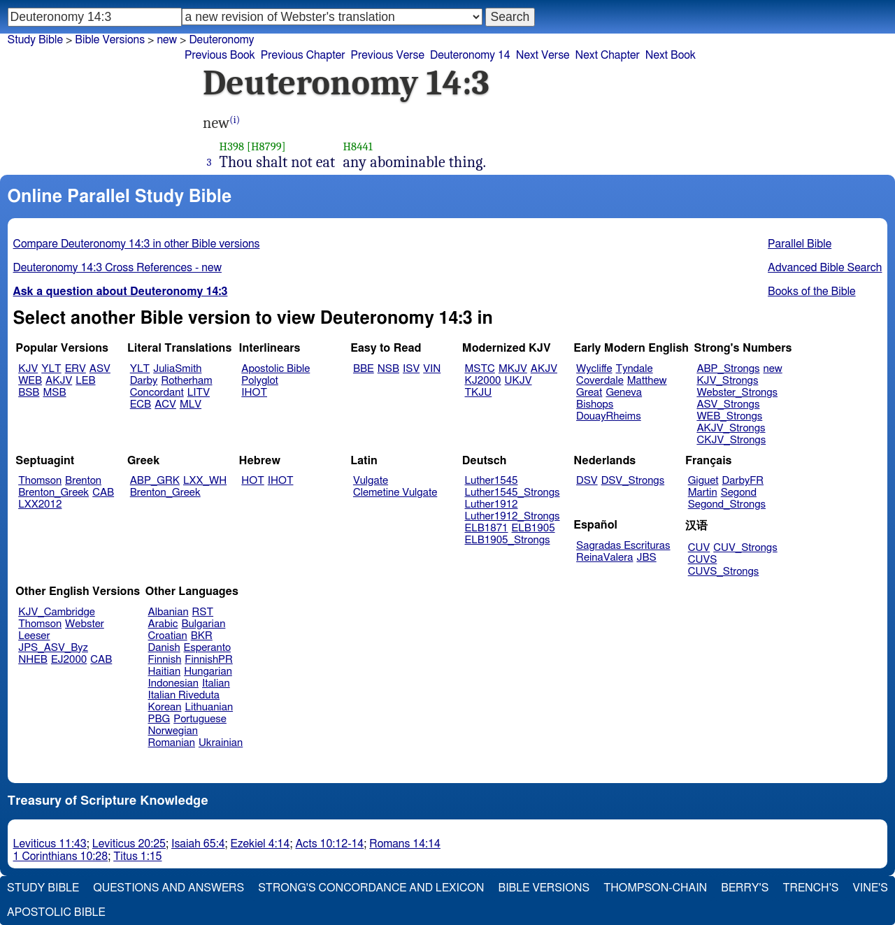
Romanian (171, 743)
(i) (234, 120)
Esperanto (207, 648)
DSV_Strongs (633, 480)
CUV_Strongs (745, 548)
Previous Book (220, 55)
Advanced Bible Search (825, 267)
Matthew (647, 380)
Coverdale (600, 380)
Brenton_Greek (53, 492)
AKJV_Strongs (730, 428)
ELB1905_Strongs (507, 540)
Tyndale (634, 369)
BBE (363, 369)
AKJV (58, 380)
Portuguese (200, 719)
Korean (165, 707)
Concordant (157, 392)
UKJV (518, 380)
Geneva (624, 392)
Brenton (83, 480)
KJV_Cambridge (56, 612)
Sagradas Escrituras (623, 545)
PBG (159, 719)
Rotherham (186, 380)
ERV (75, 369)
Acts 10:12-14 (329, 843)
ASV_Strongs (727, 404)
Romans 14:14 (405, 843)
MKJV (513, 369)
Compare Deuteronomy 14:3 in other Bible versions (136, 244)
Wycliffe (594, 369)
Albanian (168, 612)
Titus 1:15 (137, 856)
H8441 (358, 146)
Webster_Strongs (737, 392)
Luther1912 (491, 504)
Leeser (34, 636)
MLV (190, 404)
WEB (30, 380)
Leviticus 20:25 (129, 843)
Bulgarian (203, 624)
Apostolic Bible (56, 912)
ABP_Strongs (727, 369)
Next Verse (543, 55)
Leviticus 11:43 (50, 843)
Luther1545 (491, 480)
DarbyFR (743, 480)
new (167, 39)
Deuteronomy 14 (470, 55)
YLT (51, 369)
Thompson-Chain (655, 888)
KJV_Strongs (727, 380)
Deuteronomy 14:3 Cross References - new (117, 267)
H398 (232, 146)
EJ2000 (69, 659)
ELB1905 (533, 528)
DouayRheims (608, 416)
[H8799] (266, 146)
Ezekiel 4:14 (260, 843)
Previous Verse (387, 55)
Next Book (670, 55)
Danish (164, 648)
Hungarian (208, 671)
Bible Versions (110, 39)
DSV (587, 480)
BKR (202, 636)
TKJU (478, 392)
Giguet (703, 480)
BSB (28, 392)
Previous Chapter (303, 55)
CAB (103, 492)
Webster (84, 624)
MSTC (480, 369)
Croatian (167, 636)
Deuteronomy (221, 39)
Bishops (594, 404)
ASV (100, 369)
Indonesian (173, 683)
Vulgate (370, 480)
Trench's (810, 888)
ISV (411, 369)
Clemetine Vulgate (395, 492)
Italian (216, 683)
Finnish (165, 659)
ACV (165, 404)
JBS (646, 557)
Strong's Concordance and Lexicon (371, 888)
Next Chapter (607, 55)
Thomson (40, 480)
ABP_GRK (155, 480)
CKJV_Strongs (731, 440)
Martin (702, 492)
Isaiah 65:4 (198, 843)
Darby (144, 380)
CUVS (702, 559)
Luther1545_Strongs (512, 492)
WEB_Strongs (729, 416)
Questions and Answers (168, 888)
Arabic (163, 624)
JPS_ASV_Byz (53, 648)
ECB (140, 404)
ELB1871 (486, 528)
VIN (432, 369)
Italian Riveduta (184, 695)
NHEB (33, 659)
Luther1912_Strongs (512, 516)
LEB (85, 380)
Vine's (870, 888)
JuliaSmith (177, 369)
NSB (388, 369)
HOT (252, 480)
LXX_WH (205, 480)
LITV (198, 392)
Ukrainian (221, 743)
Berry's (744, 888)
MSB (54, 392)
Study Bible (35, 39)
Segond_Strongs (727, 504)
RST (203, 612)
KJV (28, 369)
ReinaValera (604, 557)
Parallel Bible (799, 244)
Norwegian (173, 731)
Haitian (164, 671)
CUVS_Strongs (723, 571)
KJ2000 (483, 380)
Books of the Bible (812, 291)
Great (589, 392)
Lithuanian (209, 707)
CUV (699, 548)
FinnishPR (209, 659)
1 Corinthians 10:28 (60, 856)
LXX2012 (40, 504)
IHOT (254, 392)
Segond (739, 492)
